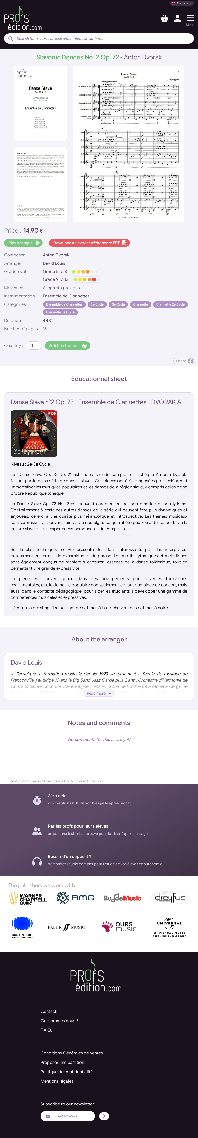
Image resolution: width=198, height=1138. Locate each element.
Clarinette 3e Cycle (60, 312)
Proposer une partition (62, 1062)
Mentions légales (57, 1081)
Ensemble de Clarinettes (64, 304)
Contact (49, 1011)
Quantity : (13, 345)
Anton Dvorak (56, 255)
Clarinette (140, 304)
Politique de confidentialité (67, 1072)
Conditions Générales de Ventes (72, 1053)
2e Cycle (97, 304)
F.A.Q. (46, 1030)
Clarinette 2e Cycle (170, 304)
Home (12, 781)
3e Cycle (118, 304)
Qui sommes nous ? (59, 1020)
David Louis (54, 263)
